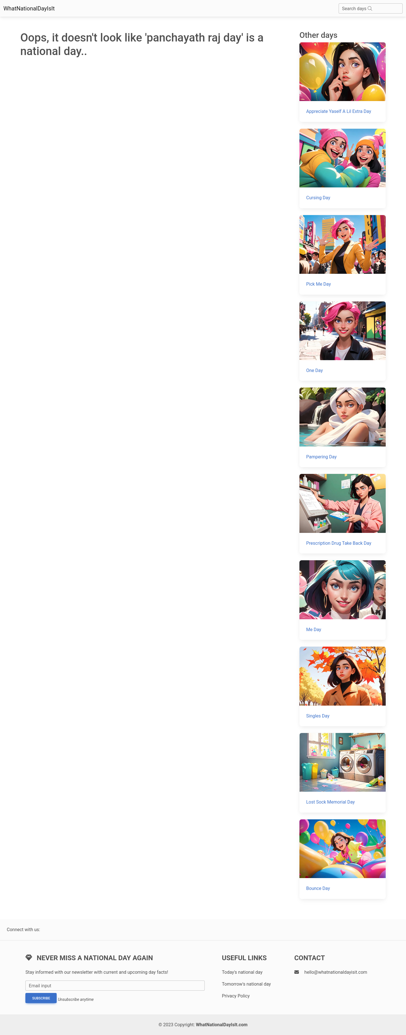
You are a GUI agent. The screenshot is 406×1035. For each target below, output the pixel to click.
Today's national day (242, 972)
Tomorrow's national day (246, 984)
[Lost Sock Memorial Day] (342, 773)
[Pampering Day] (342, 427)
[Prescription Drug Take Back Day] (342, 513)
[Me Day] (342, 600)
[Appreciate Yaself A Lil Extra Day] (342, 82)
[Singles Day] (342, 686)
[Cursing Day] (342, 168)
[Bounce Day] (342, 859)
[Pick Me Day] (342, 255)
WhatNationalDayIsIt (29, 8)
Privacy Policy (236, 996)
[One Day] (342, 341)
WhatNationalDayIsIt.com (222, 1024)
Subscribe (41, 998)
